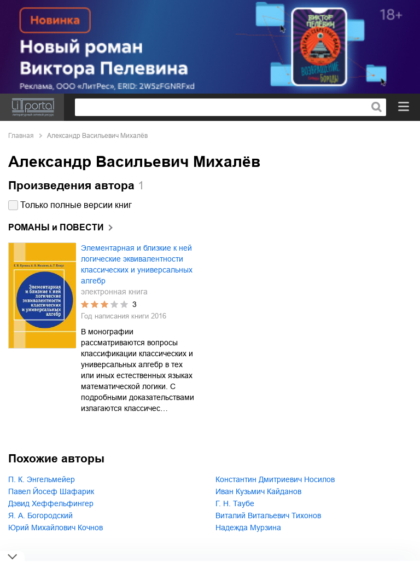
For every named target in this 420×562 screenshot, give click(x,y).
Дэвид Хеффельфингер (51, 503)
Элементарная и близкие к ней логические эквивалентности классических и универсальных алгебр (136, 264)
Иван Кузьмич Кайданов (258, 491)
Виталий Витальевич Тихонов (268, 515)
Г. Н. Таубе (234, 503)
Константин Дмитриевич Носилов (275, 479)
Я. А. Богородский (40, 515)
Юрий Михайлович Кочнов (55, 527)
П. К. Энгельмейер (41, 479)
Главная (21, 136)
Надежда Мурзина (248, 527)
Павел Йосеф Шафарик (51, 491)
